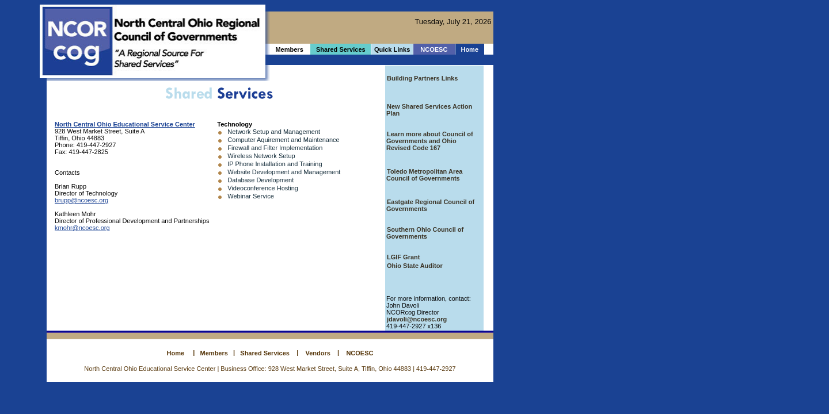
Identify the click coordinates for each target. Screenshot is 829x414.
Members (214, 353)
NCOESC (433, 49)
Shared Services (263, 353)
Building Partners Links (422, 78)
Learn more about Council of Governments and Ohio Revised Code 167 (429, 141)
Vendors (318, 353)
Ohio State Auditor (415, 265)
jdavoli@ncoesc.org (417, 319)
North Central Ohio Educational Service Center (125, 124)
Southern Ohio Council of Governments (424, 233)
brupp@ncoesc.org (81, 200)
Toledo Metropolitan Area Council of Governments (424, 175)
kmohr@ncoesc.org (82, 227)
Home (469, 49)
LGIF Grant (403, 257)
